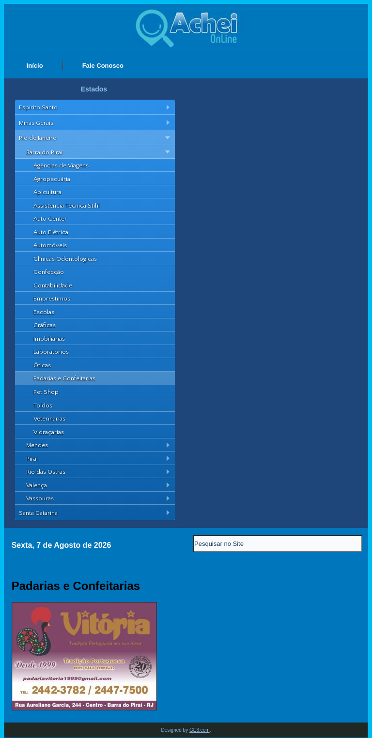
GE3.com (199, 730)
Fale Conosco (103, 65)
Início (35, 65)
